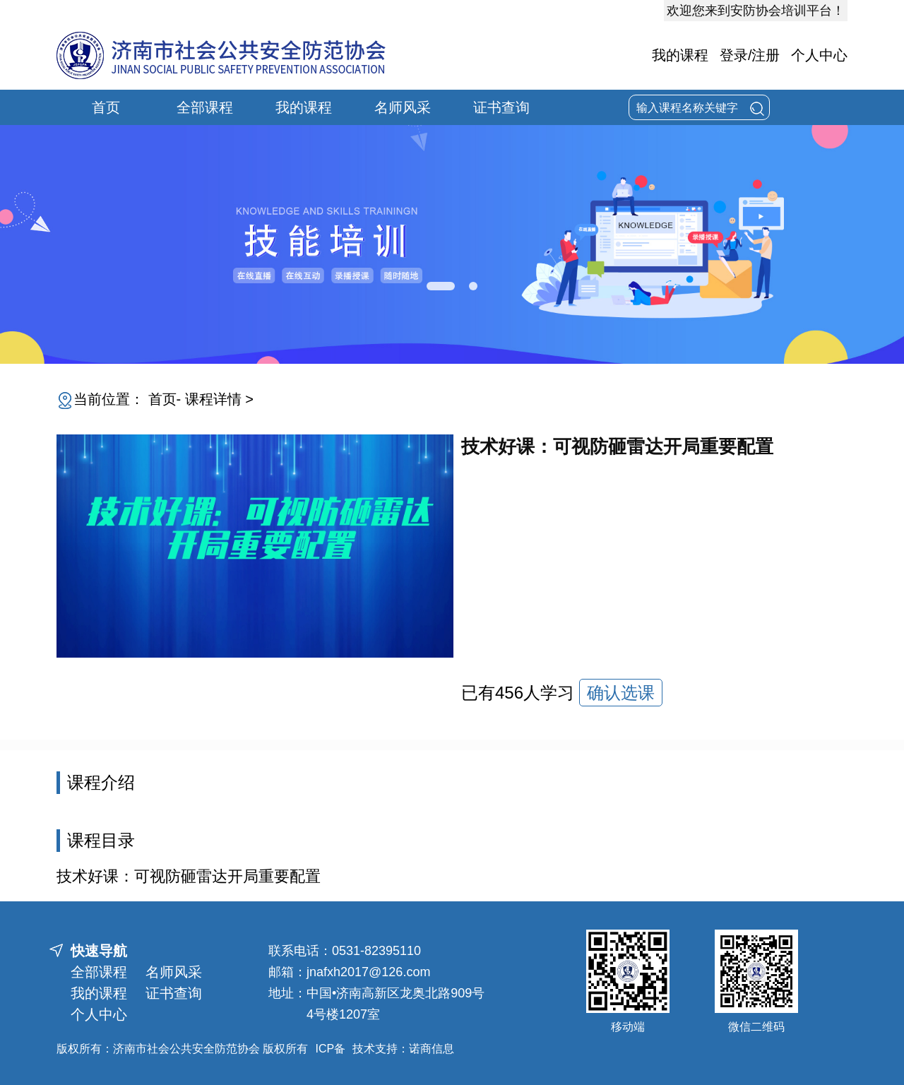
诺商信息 (431, 1049)
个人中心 (819, 55)
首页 (106, 107)
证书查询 (501, 107)
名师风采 (402, 107)
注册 (765, 55)
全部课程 (205, 107)
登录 (734, 55)
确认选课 (621, 692)
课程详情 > (219, 399)
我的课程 (680, 55)
